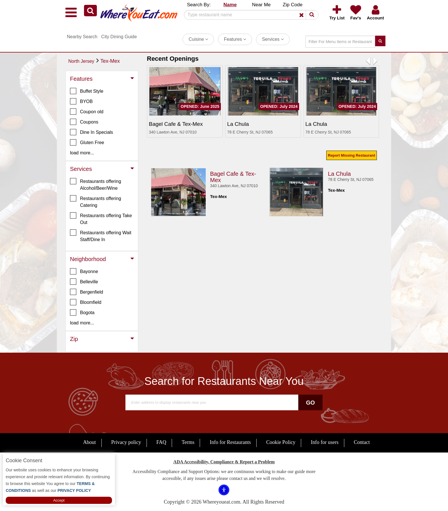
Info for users (325, 442)
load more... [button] (82, 152)
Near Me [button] (261, 4)
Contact (362, 442)
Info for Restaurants (230, 442)
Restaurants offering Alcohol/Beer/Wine (95, 184)
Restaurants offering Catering (95, 201)
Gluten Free (87, 142)
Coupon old (86, 111)
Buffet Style (86, 91)
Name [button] (230, 4)
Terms (188, 442)
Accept (59, 500)
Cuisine (198, 39)
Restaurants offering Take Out (101, 218)
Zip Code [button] (293, 4)
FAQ (161, 442)
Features (235, 39)
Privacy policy (126, 442)
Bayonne (84, 271)
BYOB (81, 101)
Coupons (84, 122)
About (89, 442)
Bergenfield (86, 292)
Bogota (82, 312)
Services (273, 39)
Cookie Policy (281, 442)
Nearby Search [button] (82, 36)
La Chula (339, 174)
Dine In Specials (91, 132)
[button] (90, 10)
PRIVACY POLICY (73, 490)
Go (310, 402)
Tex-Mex (110, 61)
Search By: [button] (199, 4)
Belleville (84, 281)
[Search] (249, 15)
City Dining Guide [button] (119, 36)
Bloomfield (85, 302)
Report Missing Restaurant (351, 155)
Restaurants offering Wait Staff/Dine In (100, 235)
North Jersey (81, 61)
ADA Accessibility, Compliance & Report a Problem (224, 461)
